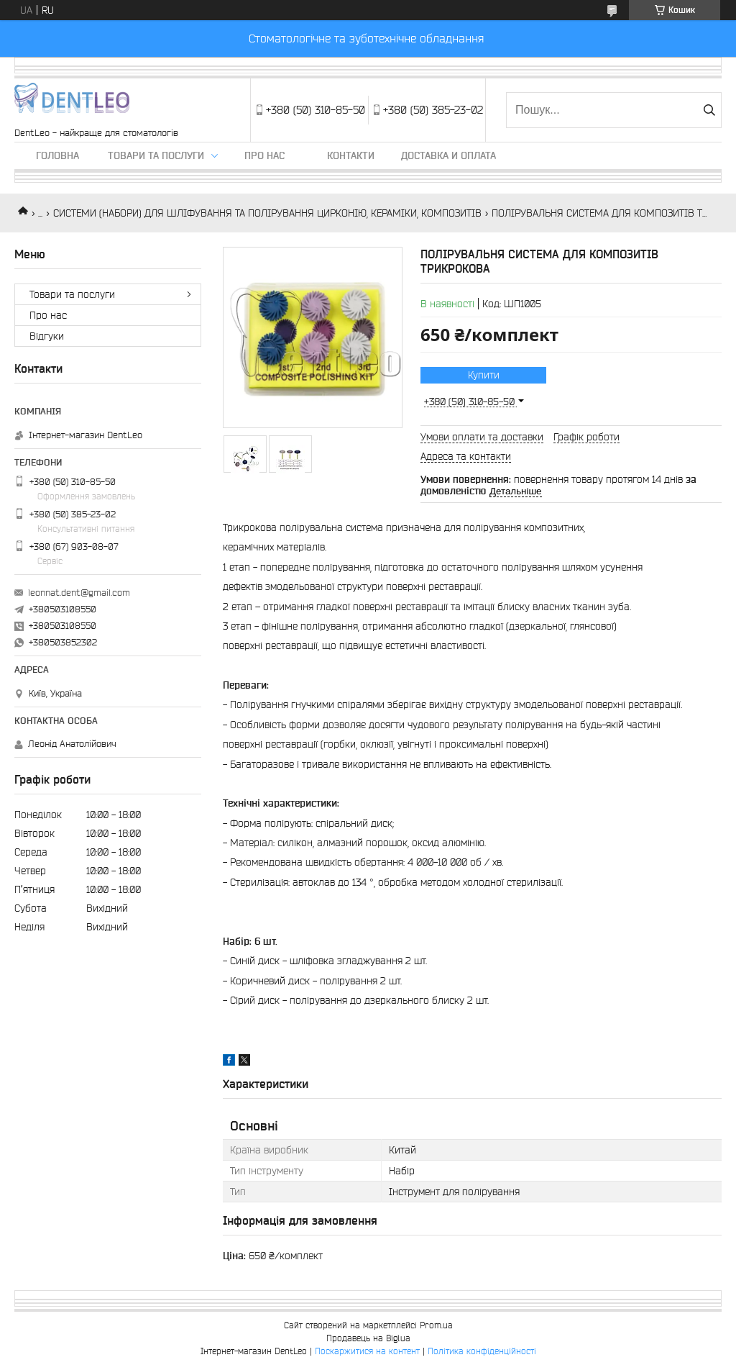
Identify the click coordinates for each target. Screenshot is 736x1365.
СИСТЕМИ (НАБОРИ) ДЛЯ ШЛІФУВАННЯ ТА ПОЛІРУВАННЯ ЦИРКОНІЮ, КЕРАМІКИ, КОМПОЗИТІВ (267, 213)
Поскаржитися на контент (367, 1351)
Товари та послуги (156, 155)
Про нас (264, 155)
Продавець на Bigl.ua (368, 1338)
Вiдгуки (46, 336)
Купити (484, 375)
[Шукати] (709, 110)
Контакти (350, 155)
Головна (57, 155)
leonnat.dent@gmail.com (79, 592)
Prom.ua (436, 1325)
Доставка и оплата (448, 155)
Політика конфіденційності (482, 1351)
